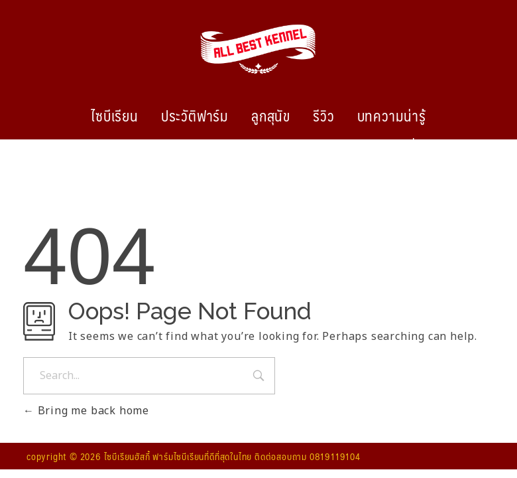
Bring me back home (86, 411)
